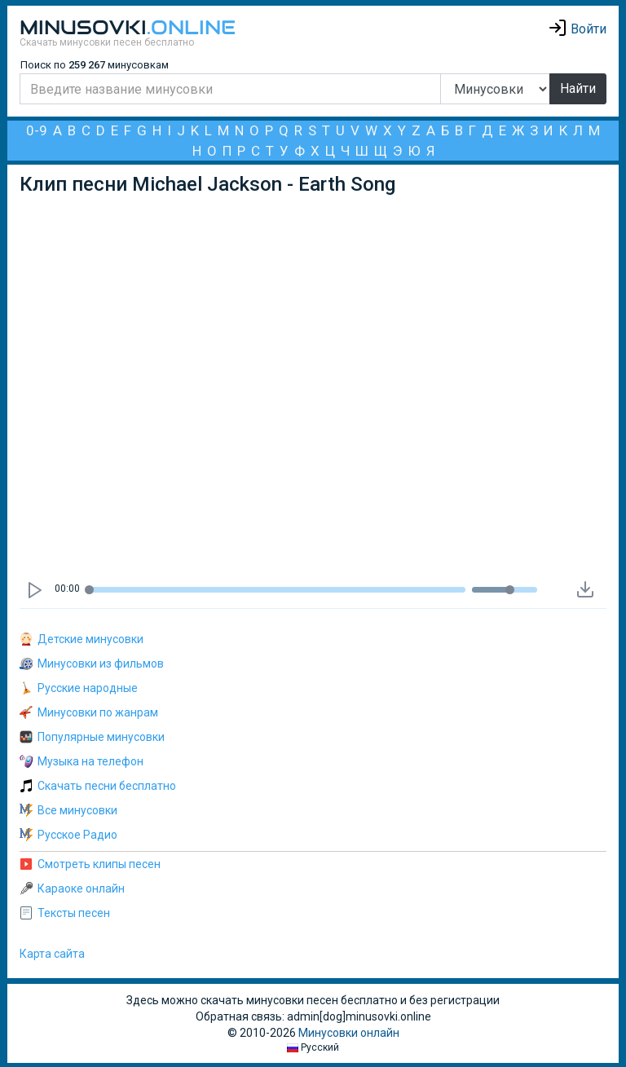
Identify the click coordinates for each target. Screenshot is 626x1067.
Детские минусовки (81, 639)
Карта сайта (52, 953)
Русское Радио (68, 834)
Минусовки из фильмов (92, 663)
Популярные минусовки (92, 736)
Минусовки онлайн (348, 1032)
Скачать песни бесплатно (98, 785)
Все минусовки (68, 810)
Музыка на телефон (81, 761)
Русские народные (79, 687)
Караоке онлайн (72, 888)
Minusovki (128, 27)
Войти (577, 29)
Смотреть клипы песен (90, 864)
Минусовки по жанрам (89, 712)
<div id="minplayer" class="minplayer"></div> (316, 385)
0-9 (36, 130)
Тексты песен (65, 912)
